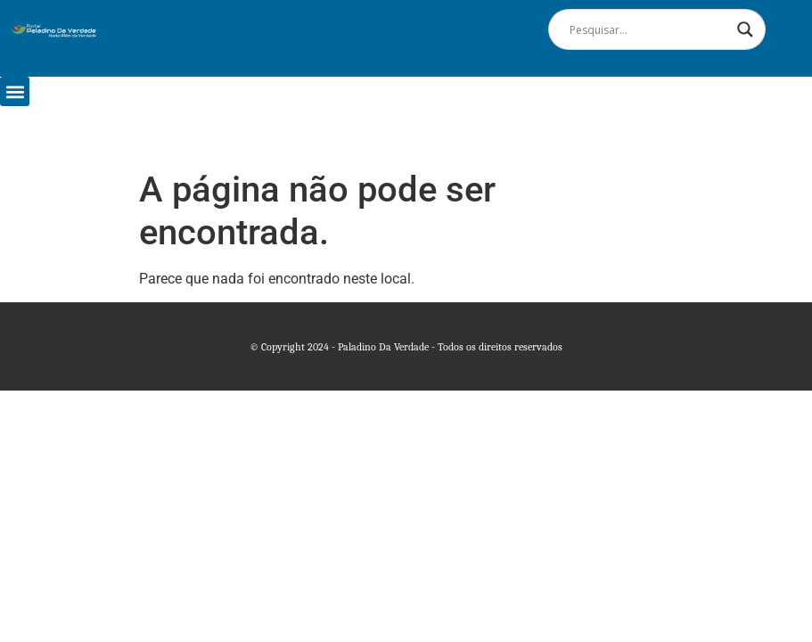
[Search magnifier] (745, 29)
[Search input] (649, 29)
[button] (14, 91)
